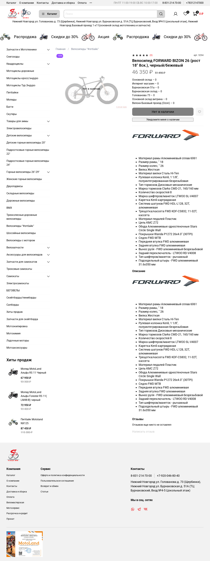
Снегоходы (13, 56)
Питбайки (12, 92)
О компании (26, 2)
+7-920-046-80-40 (168, 475)
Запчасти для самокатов (21, 261)
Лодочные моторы (17, 340)
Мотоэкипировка (17, 326)
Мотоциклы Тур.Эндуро (20, 85)
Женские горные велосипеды (24, 179)
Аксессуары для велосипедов (24, 254)
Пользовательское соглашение (57, 480)
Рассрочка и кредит (17, 513)
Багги (9, 106)
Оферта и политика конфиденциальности (63, 475)
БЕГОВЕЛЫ (13, 290)
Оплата (82, 2)
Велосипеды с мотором (20, 240)
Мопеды (11, 99)
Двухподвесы (14, 186)
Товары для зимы (17, 121)
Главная (61, 49)
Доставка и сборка (63, 2)
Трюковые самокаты (19, 268)
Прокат (10, 519)
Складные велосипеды (20, 193)
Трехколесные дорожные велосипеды (21, 216)
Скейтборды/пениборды (21, 297)
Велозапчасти (14, 247)
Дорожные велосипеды (20, 200)
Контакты (43, 2)
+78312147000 (195, 2)
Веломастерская (15, 502)
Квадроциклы (14, 63)
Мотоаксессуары (16, 347)
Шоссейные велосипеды (21, 233)
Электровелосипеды (18, 128)
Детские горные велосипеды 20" (25, 142)
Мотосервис (12, 508)
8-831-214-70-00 (171, 2)
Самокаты (12, 276)
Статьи (44, 491)
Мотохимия (13, 333)
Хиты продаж (14, 311)
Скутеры (11, 114)
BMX (9, 207)
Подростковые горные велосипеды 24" (27, 162)
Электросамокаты (17, 283)
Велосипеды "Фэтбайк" (85, 49)
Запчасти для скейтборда (22, 319)
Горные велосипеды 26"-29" (22, 171)
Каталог (11, 2)
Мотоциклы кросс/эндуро (22, 78)
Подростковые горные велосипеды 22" (27, 151)
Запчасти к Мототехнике (21, 49)
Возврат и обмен (49, 486)
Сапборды (12, 304)
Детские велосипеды (19, 135)
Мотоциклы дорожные (20, 70)
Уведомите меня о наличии (162, 119)
